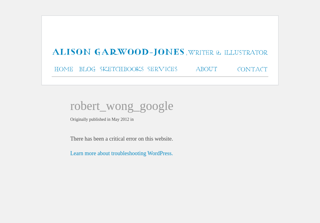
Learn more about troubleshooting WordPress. (121, 153)
